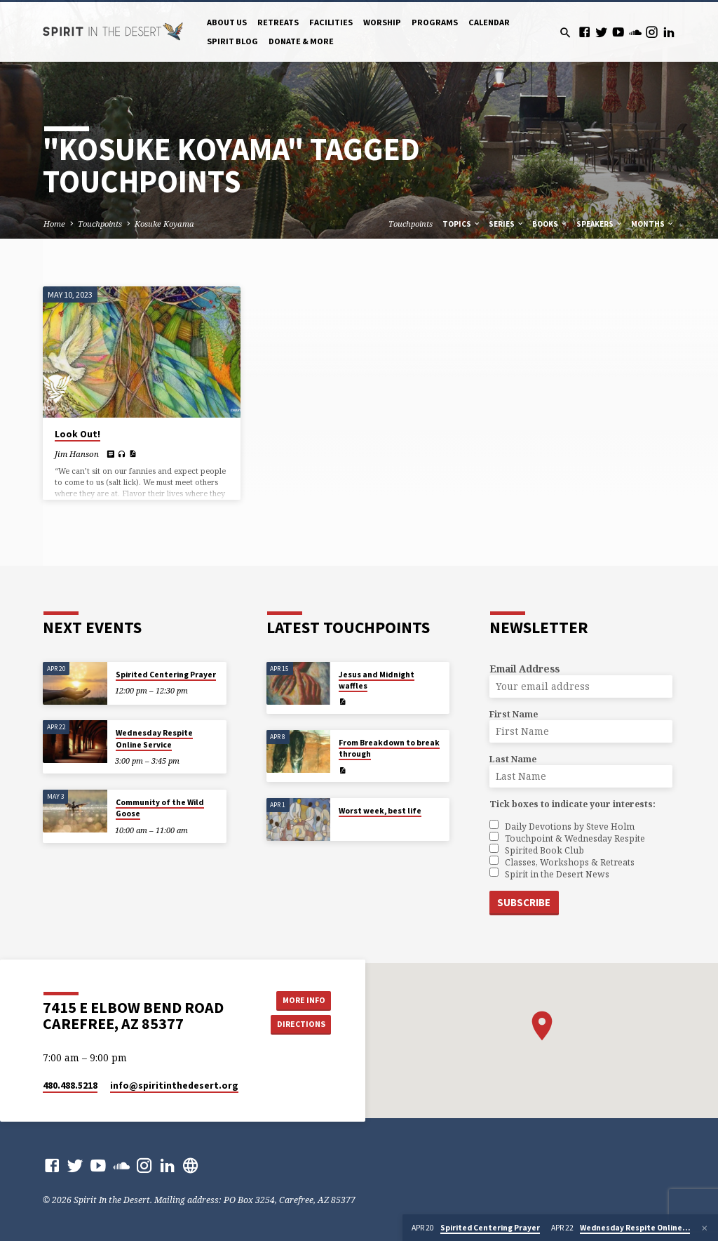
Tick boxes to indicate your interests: (572, 804)
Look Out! (77, 434)
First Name (513, 714)
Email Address (524, 668)
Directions (299, 1023)
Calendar (489, 22)
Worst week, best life (380, 811)
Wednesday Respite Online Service (154, 738)
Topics (461, 224)
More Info (299, 998)
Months (653, 224)
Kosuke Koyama (164, 223)
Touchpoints (100, 223)
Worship (382, 22)
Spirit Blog (232, 41)
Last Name (512, 759)
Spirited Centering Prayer (166, 674)
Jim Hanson (77, 454)
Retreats (278, 22)
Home (54, 223)
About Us (227, 22)
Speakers (599, 224)
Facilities (331, 22)
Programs (435, 22)
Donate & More (301, 41)
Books (550, 224)
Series (506, 224)
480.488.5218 (70, 1085)
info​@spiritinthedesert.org (174, 1085)
